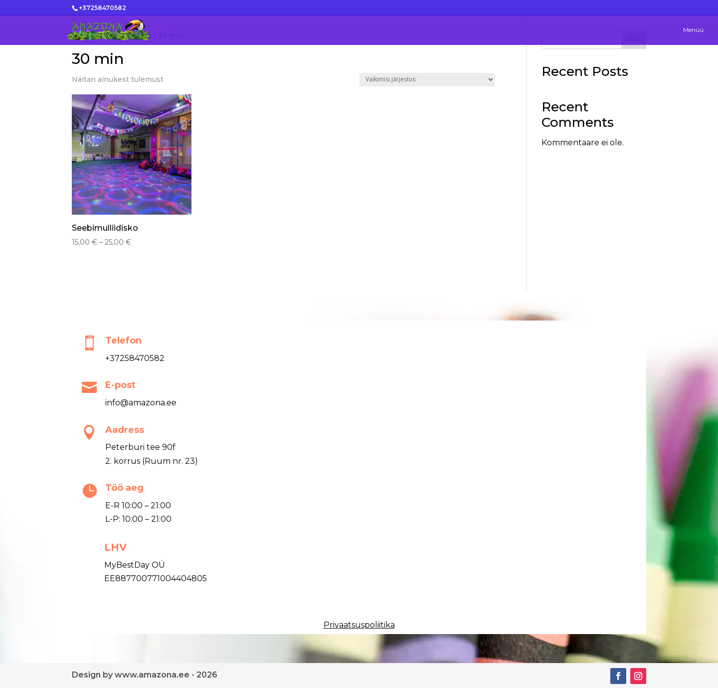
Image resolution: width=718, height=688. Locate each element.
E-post (120, 384)
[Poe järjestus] (427, 79)
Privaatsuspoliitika (359, 625)
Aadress (124, 429)
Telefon (123, 340)
